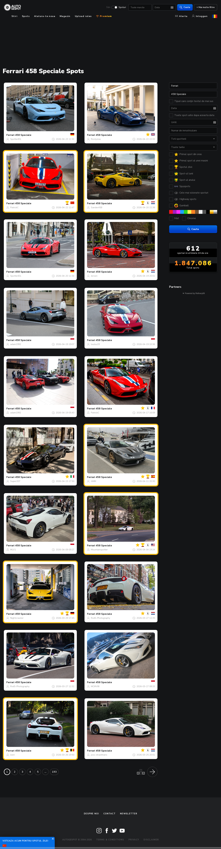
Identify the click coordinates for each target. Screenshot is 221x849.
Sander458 (96, 207)
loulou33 (95, 344)
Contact (109, 813)
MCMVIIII (95, 686)
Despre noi (91, 813)
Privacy (134, 839)
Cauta (185, 7)
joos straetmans (99, 754)
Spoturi (122, 7)
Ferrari (10, 135)
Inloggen (200, 16)
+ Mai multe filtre (206, 7)
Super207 (15, 481)
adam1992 (15, 344)
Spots (26, 16)
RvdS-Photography (100, 618)
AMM (93, 481)
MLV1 (13, 549)
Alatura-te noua (44, 16)
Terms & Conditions (110, 839)
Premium (104, 16)
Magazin (65, 16)
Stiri (108, 7)
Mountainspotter (99, 549)
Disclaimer (151, 839)
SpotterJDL (15, 139)
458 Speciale (23, 135)
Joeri (12, 754)
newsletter (128, 813)
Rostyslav (96, 139)
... (45, 772)
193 (54, 772)
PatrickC (14, 207)
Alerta (181, 16)
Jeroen (94, 275)
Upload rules (83, 16)
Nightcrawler (17, 618)
